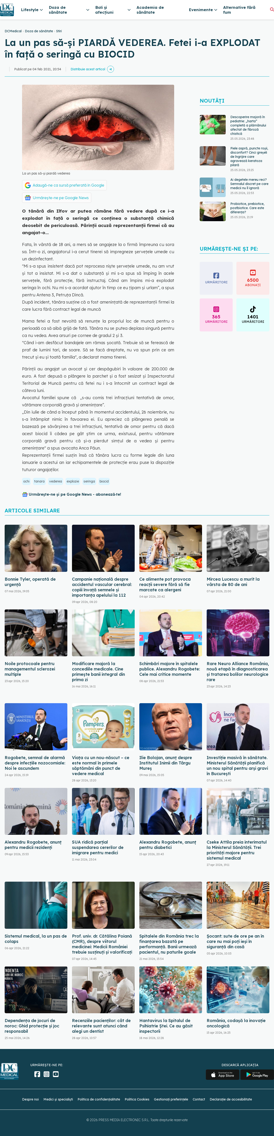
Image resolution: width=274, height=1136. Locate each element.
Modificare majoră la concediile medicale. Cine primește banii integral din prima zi (98, 671)
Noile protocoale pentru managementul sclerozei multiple (30, 669)
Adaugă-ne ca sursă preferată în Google (68, 185)
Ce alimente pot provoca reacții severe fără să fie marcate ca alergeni (165, 584)
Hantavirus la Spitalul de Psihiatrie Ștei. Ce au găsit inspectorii (166, 1026)
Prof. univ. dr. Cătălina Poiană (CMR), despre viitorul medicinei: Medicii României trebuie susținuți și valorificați (102, 944)
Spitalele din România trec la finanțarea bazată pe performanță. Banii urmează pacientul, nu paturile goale (169, 944)
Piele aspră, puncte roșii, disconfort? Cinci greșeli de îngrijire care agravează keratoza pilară (249, 156)
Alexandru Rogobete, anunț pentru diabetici (167, 844)
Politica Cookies (137, 1099)
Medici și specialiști (58, 1099)
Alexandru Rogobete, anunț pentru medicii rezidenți (33, 844)
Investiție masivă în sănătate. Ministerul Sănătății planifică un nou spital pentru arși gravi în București (237, 765)
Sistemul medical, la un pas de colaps (36, 938)
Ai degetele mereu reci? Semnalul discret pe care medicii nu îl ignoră (249, 184)
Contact (199, 1099)
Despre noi (30, 1099)
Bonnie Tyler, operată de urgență (30, 581)
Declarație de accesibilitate (231, 1099)
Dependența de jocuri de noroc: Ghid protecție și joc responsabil (32, 1026)
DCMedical (13, 31)
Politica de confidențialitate (99, 1099)
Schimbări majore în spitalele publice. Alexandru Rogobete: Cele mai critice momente (169, 669)
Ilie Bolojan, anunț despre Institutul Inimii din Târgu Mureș (165, 763)
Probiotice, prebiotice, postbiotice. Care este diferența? (247, 208)
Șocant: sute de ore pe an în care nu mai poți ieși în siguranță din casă (235, 941)
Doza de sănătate (39, 31)
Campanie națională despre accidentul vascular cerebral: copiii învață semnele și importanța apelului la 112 (102, 587)
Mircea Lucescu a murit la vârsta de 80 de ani (233, 581)
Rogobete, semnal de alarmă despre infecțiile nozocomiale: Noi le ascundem (35, 763)
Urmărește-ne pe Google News (61, 197)
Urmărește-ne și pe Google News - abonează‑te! (75, 494)
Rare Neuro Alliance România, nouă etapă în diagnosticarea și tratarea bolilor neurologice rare (238, 671)
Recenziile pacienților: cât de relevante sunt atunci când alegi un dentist (101, 1026)
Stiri (59, 31)
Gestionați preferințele (171, 1099)
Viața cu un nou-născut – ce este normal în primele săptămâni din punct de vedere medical (100, 765)
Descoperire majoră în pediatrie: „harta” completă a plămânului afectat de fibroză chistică (248, 125)
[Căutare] (272, 9)
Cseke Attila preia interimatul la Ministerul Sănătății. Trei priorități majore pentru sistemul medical (237, 850)
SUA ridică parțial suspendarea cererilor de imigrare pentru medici (98, 847)
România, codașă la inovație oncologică (236, 1023)
